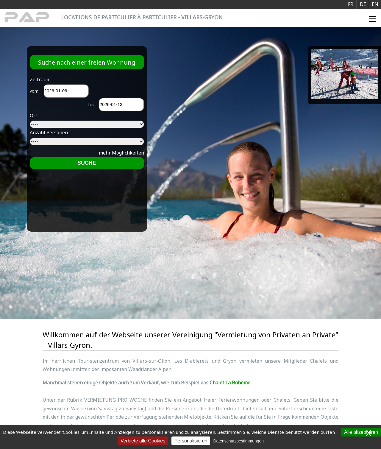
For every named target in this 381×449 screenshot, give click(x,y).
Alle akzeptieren (361, 432)
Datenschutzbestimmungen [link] (238, 441)
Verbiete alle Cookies (143, 440)
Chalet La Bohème (230, 382)
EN (375, 4)
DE (363, 4)
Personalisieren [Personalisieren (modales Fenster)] (190, 440)
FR (350, 4)
